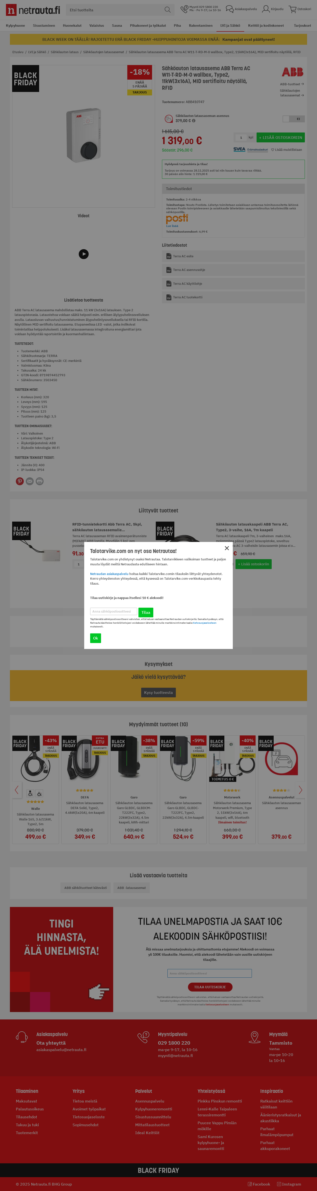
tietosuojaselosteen (204, 623)
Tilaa (145, 612)
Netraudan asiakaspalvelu (109, 574)
